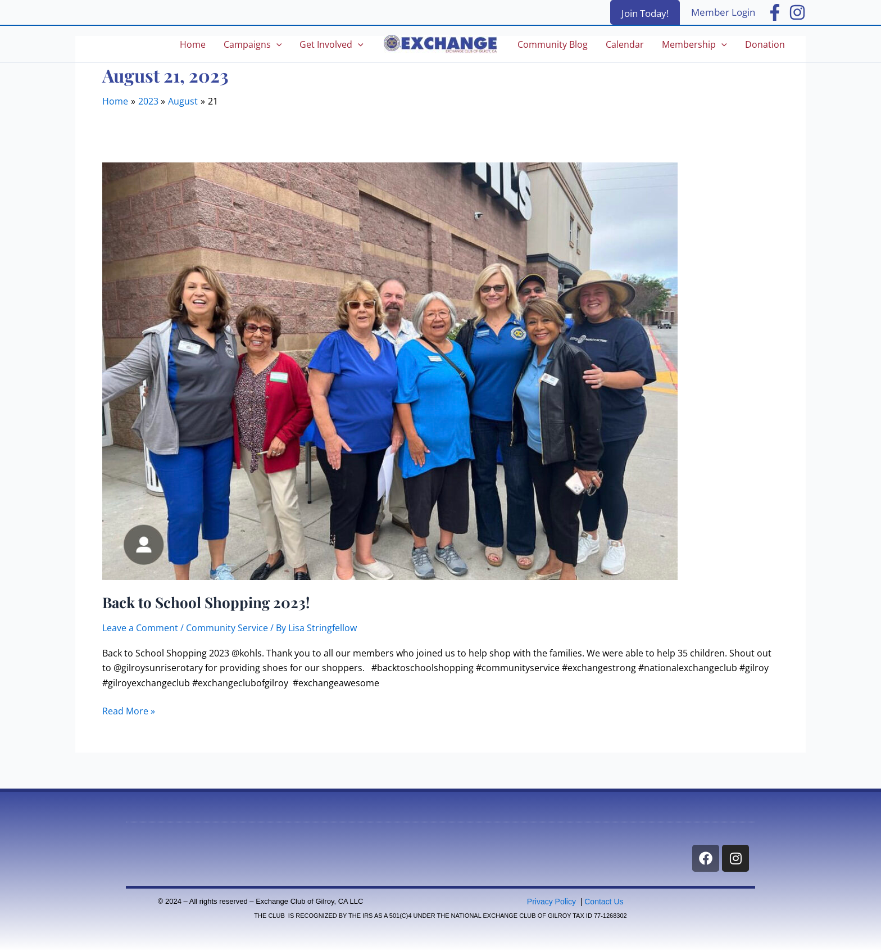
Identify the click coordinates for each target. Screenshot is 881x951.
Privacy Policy (551, 901)
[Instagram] (797, 12)
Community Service (227, 628)
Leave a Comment (140, 628)
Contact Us (603, 901)
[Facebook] (774, 12)
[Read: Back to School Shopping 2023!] (390, 370)
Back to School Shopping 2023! (206, 602)
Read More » (128, 710)
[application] (276, 44)
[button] (645, 12)
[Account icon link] (723, 12)
